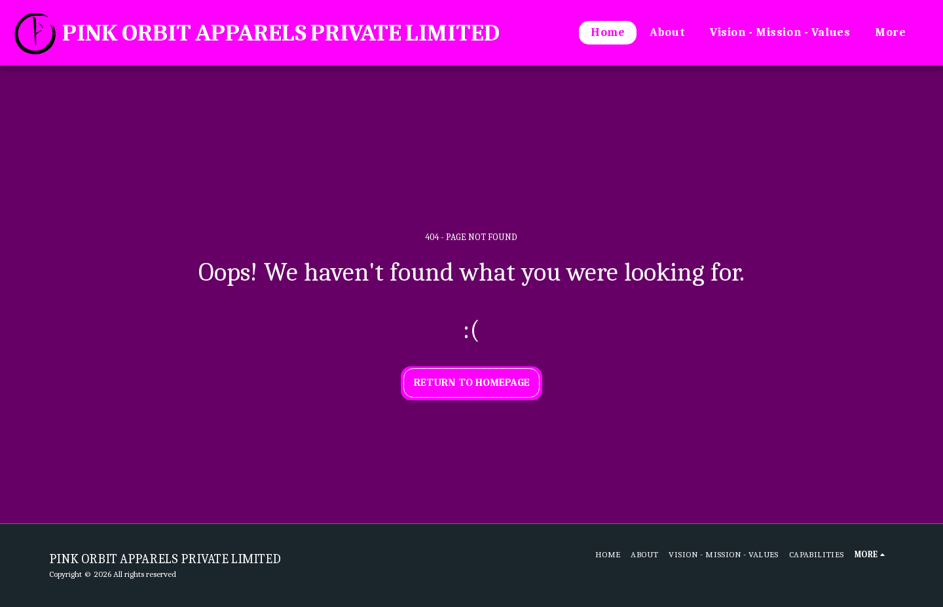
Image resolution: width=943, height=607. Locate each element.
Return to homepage (472, 382)
